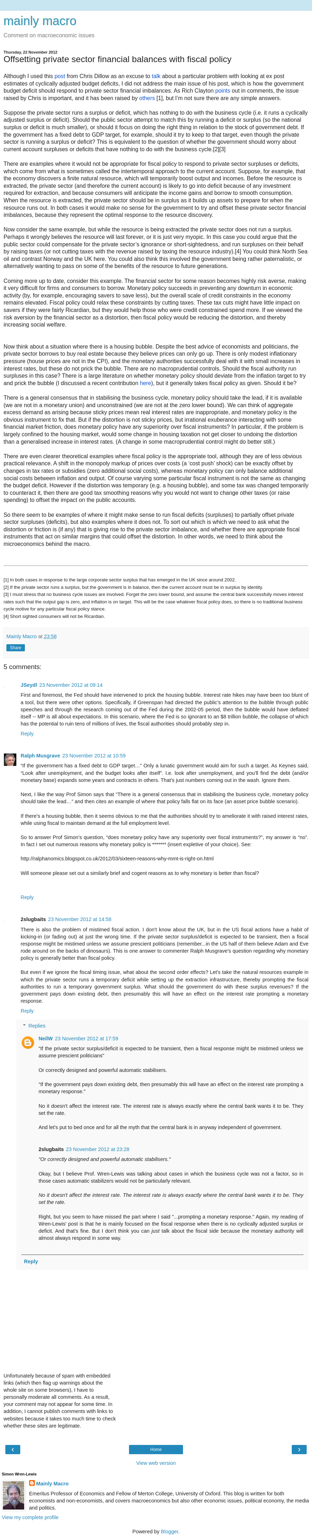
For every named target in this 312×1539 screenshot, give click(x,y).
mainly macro (40, 21)
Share (15, 647)
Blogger (169, 1531)
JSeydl (29, 685)
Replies (36, 1026)
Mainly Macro (52, 1483)
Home (156, 1449)
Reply (27, 733)
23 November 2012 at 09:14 (70, 685)
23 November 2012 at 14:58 (79, 919)
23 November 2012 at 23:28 (97, 1149)
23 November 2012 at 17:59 (86, 1038)
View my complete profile (30, 1517)
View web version (156, 1463)
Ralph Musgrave (40, 755)
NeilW (45, 1038)
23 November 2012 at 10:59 (93, 755)
